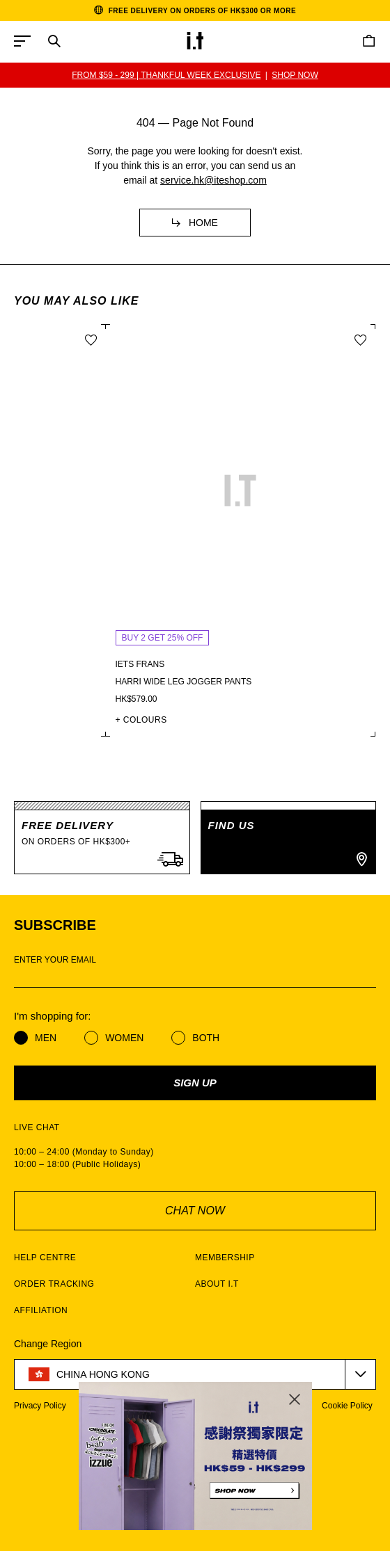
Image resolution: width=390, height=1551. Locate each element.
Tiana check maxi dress (79, 681)
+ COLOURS (320, 720)
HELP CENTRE (45, 1257)
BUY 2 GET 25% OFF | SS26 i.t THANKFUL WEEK (166, 75)
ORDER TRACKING (54, 1284)
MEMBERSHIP (225, 1257)
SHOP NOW (295, 75)
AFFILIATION (41, 1310)
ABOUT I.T (217, 1284)
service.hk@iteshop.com (213, 180)
